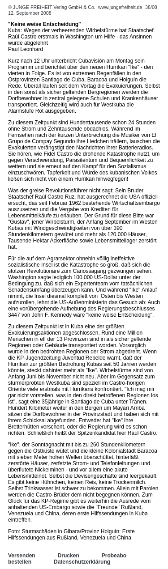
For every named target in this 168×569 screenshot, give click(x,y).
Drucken (68, 555)
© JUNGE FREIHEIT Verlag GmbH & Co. (52, 7)
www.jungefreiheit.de (120, 7)
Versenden (21, 555)
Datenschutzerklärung (82, 562)
